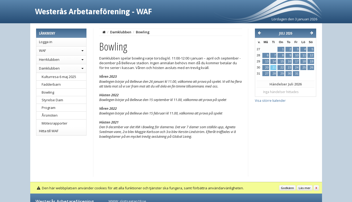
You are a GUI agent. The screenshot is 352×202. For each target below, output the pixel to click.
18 (304, 61)
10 (296, 55)
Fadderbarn (51, 84)
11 (304, 55)
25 (304, 67)
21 (274, 67)
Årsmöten (50, 115)
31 (296, 73)
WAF (42, 50)
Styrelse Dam (52, 100)
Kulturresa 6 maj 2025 (59, 76)
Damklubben (49, 68)
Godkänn (287, 188)
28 (274, 73)
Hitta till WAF (48, 130)
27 (267, 73)
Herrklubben (49, 59)
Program (48, 107)
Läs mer (305, 188)
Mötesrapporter (54, 123)
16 (289, 61)
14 (274, 61)
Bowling (48, 92)
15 (282, 61)
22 (282, 67)
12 (311, 55)
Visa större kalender (270, 100)
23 (289, 67)
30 (289, 73)
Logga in (45, 41)
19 (311, 61)
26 (311, 67)
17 (296, 61)
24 (296, 67)
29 (282, 73)
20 (267, 67)
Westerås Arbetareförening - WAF (93, 11)
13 (267, 61)
